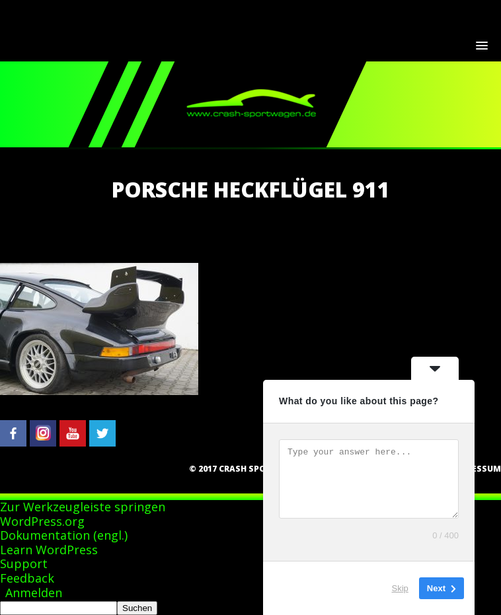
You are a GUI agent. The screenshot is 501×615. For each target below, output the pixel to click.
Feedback (27, 578)
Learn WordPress (49, 550)
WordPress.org (42, 521)
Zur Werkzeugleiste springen (82, 507)
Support (24, 563)
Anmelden (33, 592)
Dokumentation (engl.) (64, 535)
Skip (400, 588)
